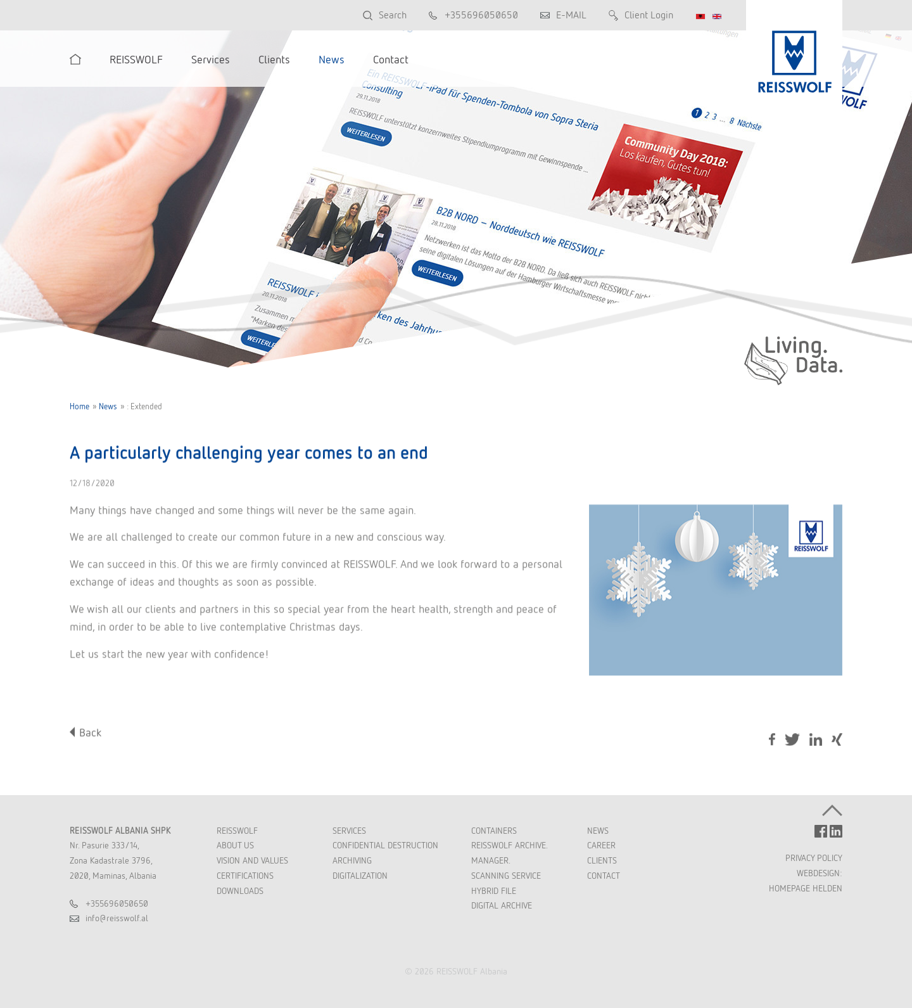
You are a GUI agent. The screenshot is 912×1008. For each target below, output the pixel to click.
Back (90, 732)
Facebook (772, 740)
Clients (602, 860)
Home (79, 406)
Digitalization (360, 876)
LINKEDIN (836, 831)
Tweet (792, 740)
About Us (235, 845)
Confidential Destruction (385, 845)
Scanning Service (506, 876)
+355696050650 (481, 15)
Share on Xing (837, 741)
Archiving (352, 860)
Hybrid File (493, 891)
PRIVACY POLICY (813, 858)
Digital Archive (501, 905)
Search (393, 15)
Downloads (240, 891)
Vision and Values (252, 860)
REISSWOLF (237, 831)
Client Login (648, 15)
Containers (494, 831)
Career (601, 845)
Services (349, 831)
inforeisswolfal (117, 918)
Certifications (245, 876)
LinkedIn (815, 740)
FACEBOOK (820, 831)
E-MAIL (571, 15)
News (108, 406)
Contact (603, 876)
